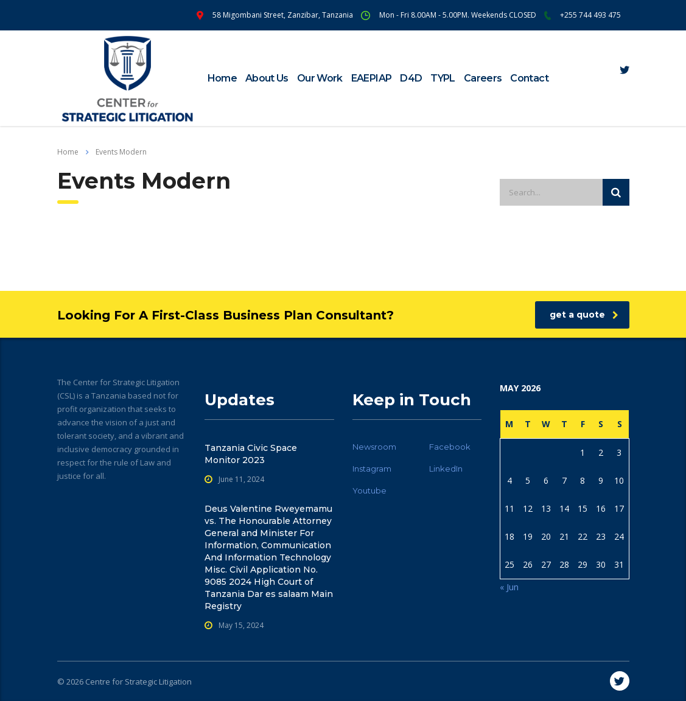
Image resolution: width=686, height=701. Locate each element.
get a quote (584, 314)
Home (222, 78)
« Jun (509, 587)
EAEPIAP (371, 78)
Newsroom (374, 447)
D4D (411, 78)
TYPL (442, 78)
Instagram (371, 468)
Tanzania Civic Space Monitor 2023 (251, 454)
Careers (483, 78)
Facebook (450, 447)
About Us (267, 78)
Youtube (369, 490)
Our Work (320, 78)
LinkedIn (446, 468)
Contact (529, 78)
